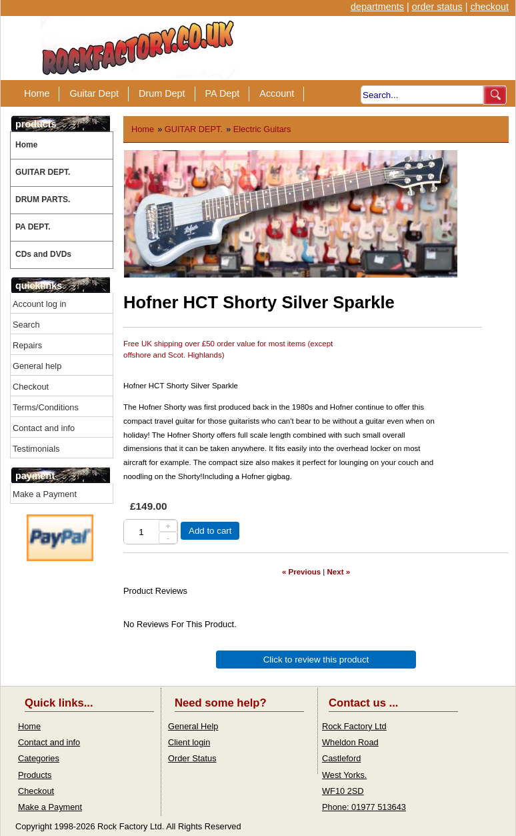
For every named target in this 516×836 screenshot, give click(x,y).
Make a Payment (45, 494)
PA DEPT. (33, 227)
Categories (38, 758)
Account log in (39, 304)
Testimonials (36, 449)
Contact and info (44, 428)
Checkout (31, 387)
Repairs (27, 345)
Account (276, 93)
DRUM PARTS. (42, 199)
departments (377, 6)
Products (35, 775)
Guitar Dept (94, 93)
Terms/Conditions (46, 407)
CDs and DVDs (43, 254)
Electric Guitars (262, 129)
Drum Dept (162, 93)
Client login (189, 742)
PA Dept (222, 93)
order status (437, 6)
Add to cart (210, 531)
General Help (193, 726)
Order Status (192, 758)
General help (37, 366)
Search (26, 325)
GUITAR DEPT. (42, 172)
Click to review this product (316, 660)
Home (36, 93)
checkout (489, 6)
